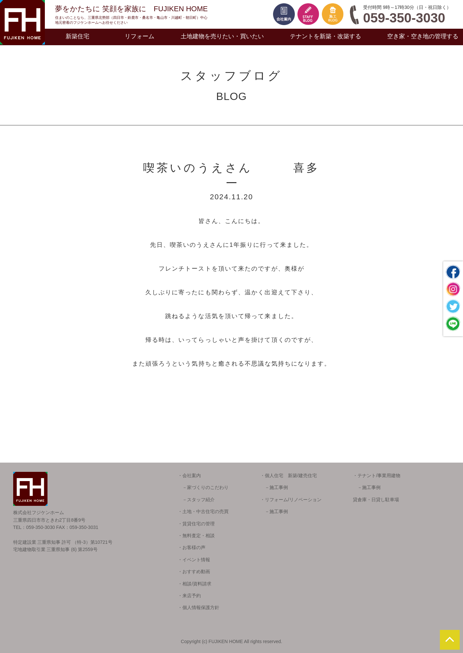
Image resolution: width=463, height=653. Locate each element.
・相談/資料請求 (194, 583)
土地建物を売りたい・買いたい (222, 36)
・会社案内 (189, 475)
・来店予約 (189, 595)
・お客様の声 (191, 547)
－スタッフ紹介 (196, 499)
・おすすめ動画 (194, 571)
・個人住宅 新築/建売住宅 (288, 475)
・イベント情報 (194, 559)
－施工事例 (274, 487)
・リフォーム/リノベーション (291, 499)
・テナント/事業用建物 (376, 475)
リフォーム (139, 36)
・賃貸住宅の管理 (196, 523)
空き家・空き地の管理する (422, 36)
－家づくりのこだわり (203, 487)
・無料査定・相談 (196, 535)
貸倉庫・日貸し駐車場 (376, 499)
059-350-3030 (404, 17)
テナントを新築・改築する (325, 36)
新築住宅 (77, 36)
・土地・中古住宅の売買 (203, 511)
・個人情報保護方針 (198, 607)
